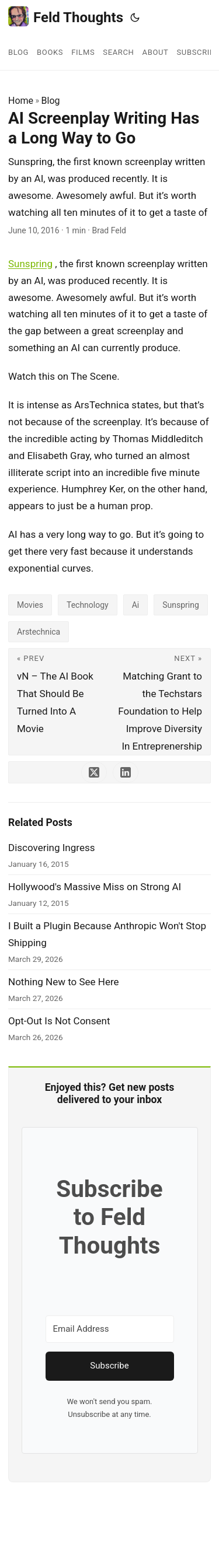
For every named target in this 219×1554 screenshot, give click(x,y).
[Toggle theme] (135, 17)
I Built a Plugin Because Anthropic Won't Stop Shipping (107, 934)
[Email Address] (110, 1329)
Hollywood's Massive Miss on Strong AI (94, 886)
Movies (30, 605)
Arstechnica (38, 631)
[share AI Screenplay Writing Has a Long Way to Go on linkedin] (125, 772)
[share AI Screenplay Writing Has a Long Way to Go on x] (94, 772)
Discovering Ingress (51, 847)
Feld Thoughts (65, 16)
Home (20, 100)
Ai (136, 605)
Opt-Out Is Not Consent (59, 1021)
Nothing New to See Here (63, 982)
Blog (50, 100)
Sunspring (30, 264)
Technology (88, 605)
